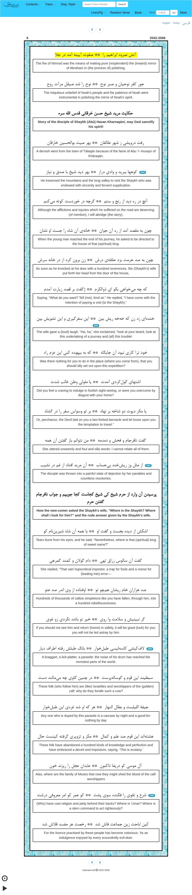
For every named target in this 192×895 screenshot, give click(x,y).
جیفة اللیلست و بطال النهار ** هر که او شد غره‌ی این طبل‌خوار (96, 707)
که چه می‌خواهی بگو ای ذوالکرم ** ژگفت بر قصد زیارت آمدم (96, 289)
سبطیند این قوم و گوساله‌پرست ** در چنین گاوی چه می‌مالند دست (96, 678)
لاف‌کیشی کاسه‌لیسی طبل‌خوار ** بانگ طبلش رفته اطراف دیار (92, 648)
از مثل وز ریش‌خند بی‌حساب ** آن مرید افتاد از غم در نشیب (92, 465)
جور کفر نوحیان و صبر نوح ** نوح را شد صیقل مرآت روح (96, 84)
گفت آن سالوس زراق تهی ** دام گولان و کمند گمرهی (96, 561)
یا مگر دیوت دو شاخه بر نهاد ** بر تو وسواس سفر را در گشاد (96, 411)
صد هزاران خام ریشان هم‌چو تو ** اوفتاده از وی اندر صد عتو (96, 590)
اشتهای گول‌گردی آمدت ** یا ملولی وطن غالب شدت (96, 382)
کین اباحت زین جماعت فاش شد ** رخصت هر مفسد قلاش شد (96, 824)
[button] (33, 4)
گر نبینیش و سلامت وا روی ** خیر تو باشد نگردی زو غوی (96, 619)
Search (122, 4)
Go (173, 12)
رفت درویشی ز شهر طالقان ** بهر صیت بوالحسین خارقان (96, 143)
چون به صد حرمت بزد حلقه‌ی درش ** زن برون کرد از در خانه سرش (96, 260)
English (166, 23)
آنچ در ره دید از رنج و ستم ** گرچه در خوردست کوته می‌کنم (96, 201)
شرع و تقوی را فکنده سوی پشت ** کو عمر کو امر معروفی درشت (92, 795)
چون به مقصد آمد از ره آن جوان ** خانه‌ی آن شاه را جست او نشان (96, 231)
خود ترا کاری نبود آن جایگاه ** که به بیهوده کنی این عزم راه (96, 353)
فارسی (186, 23)
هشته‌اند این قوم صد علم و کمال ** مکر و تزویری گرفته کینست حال (96, 736)
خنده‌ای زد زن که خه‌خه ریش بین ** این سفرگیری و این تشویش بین (96, 319)
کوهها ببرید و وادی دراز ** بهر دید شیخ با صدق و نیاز (92, 172)
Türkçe (176, 23)
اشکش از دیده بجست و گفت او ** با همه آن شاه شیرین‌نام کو (96, 531)
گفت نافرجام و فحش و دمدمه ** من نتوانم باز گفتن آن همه (96, 440)
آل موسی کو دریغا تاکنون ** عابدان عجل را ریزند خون (96, 766)
